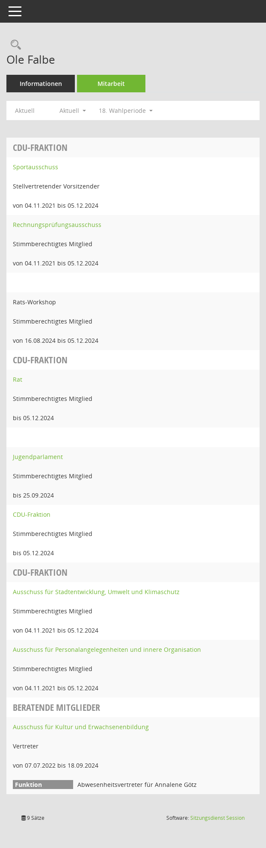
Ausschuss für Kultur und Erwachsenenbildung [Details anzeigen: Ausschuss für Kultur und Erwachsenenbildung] (81, 727)
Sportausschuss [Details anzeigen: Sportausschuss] (35, 167)
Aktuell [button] (72, 110)
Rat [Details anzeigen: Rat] (17, 379)
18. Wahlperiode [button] (126, 110)
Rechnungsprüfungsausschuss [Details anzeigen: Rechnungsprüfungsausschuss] (57, 225)
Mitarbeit (111, 84)
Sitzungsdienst (217, 818)
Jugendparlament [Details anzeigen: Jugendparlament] (38, 457)
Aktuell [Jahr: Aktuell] (25, 110)
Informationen (41, 84)
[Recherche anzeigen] (13, 45)
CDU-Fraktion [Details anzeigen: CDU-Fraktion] (31, 514)
